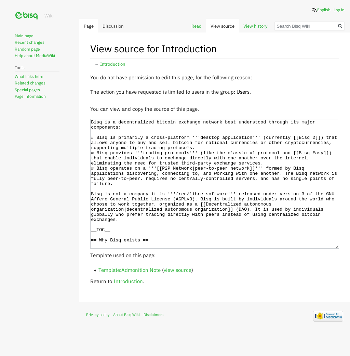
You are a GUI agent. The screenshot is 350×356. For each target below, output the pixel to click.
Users (243, 91)
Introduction (112, 64)
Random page (27, 49)
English (324, 9)
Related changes (30, 82)
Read (196, 26)
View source (222, 26)
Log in (339, 9)
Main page (24, 35)
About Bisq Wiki (126, 340)
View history (255, 26)
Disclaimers (153, 340)
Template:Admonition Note (129, 295)
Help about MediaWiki (35, 55)
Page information (30, 96)
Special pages (27, 89)
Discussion (113, 26)
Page (89, 26)
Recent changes (29, 42)
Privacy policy (97, 340)
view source (177, 295)
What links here (29, 76)
